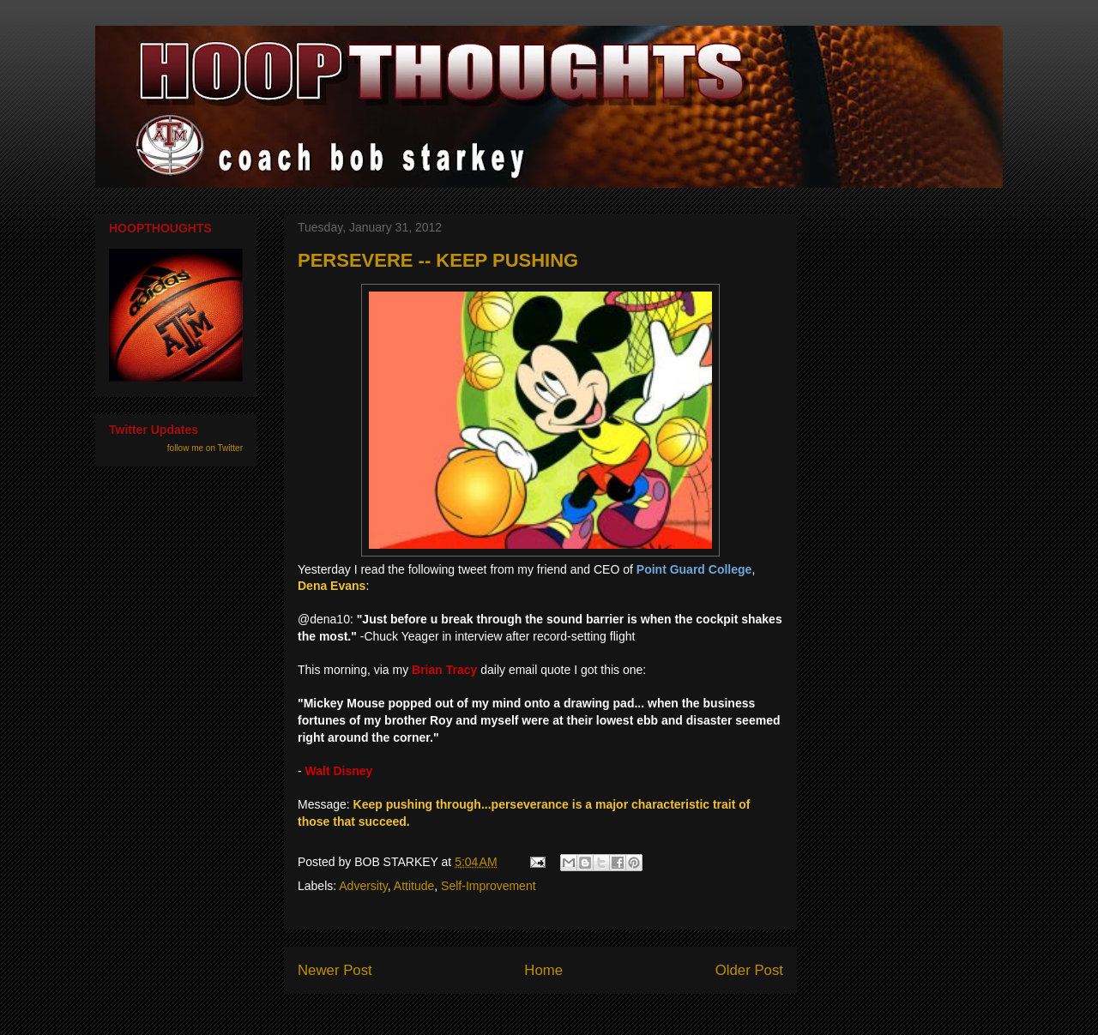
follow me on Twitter (205, 448)
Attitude (414, 886)
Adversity (363, 886)
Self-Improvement (488, 886)
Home (543, 970)
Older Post (749, 970)
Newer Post (335, 970)
